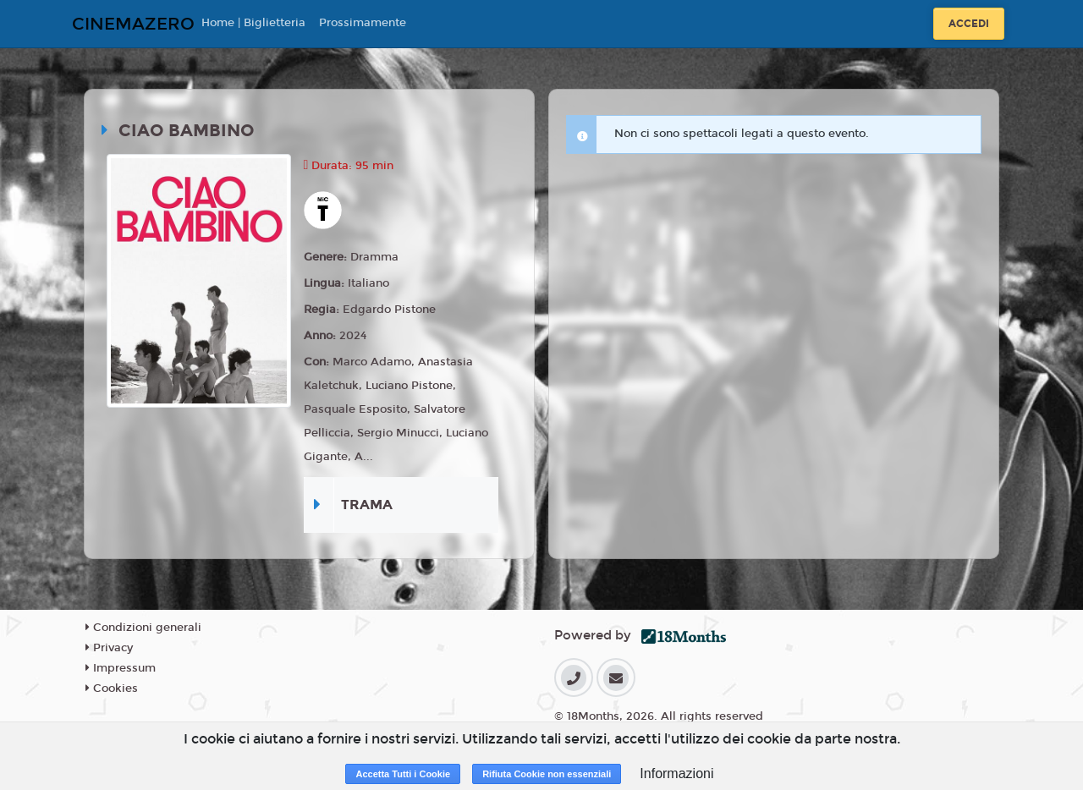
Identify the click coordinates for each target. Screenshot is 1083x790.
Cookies (111, 688)
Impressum (120, 668)
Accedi (968, 24)
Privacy (109, 648)
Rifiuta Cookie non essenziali (546, 774)
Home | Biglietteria (253, 23)
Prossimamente (362, 23)
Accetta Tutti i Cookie (402, 774)
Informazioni (676, 773)
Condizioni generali (143, 627)
